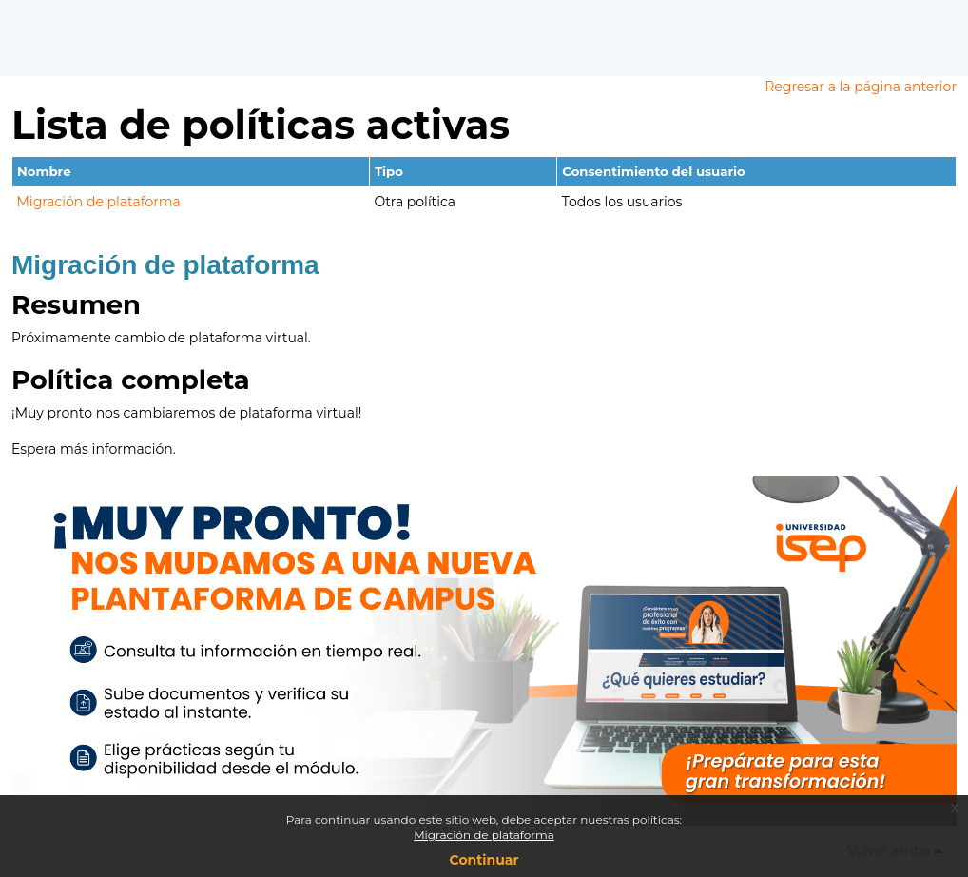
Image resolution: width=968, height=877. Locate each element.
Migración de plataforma (99, 201)
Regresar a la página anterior (861, 86)
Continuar (484, 859)
